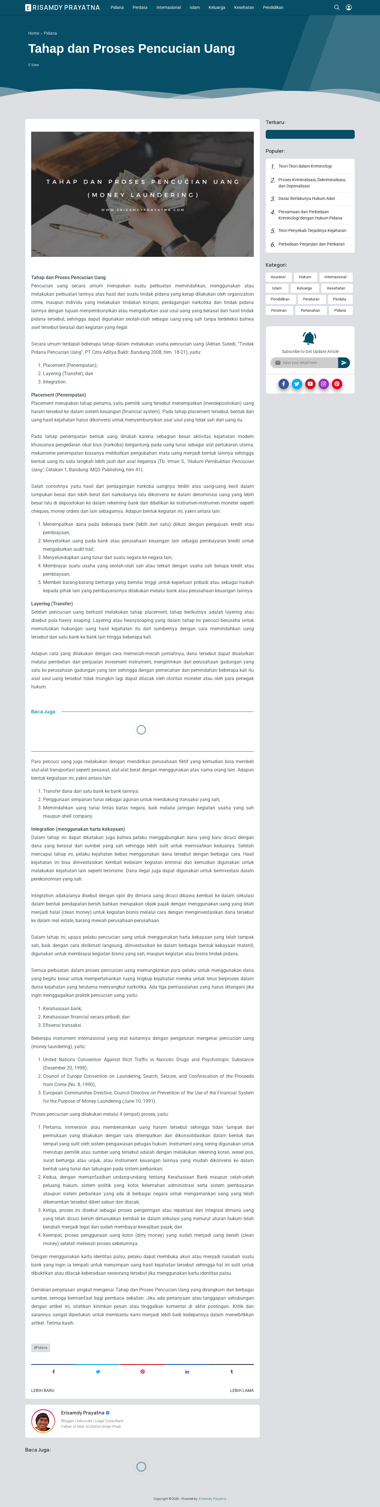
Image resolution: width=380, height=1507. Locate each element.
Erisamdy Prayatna (63, 7)
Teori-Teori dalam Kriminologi (305, 166)
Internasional (168, 7)
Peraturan (311, 299)
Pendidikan (273, 7)
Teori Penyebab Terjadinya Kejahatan (312, 230)
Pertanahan (310, 310)
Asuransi (278, 277)
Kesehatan (244, 7)
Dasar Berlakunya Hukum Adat (306, 198)
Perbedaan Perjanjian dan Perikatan (311, 244)
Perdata (140, 7)
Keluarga (217, 7)
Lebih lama (242, 1390)
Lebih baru (42, 1390)
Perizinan (278, 310)
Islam (195, 7)
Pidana (117, 7)
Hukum (305, 277)
